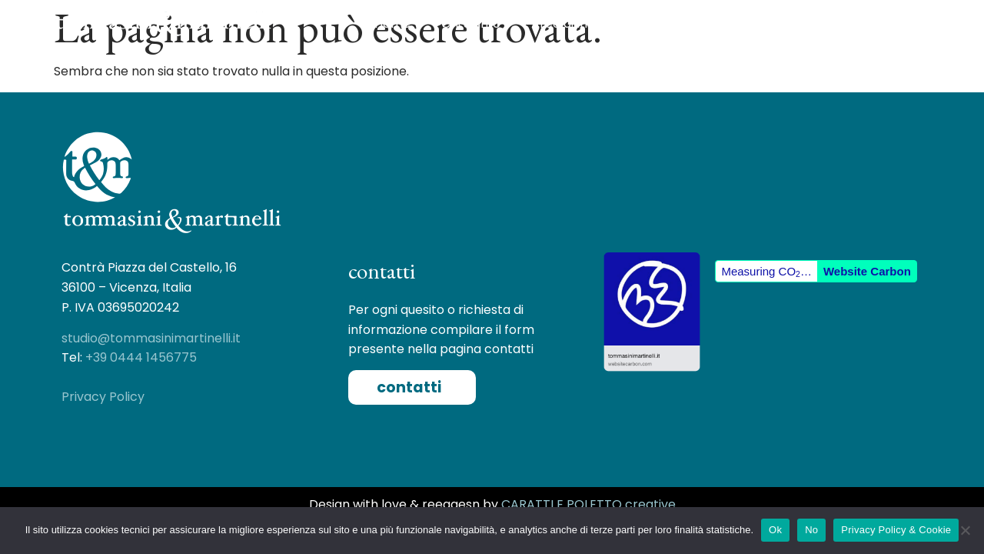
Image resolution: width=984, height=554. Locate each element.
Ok (775, 530)
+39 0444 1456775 (141, 357)
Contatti (828, 23)
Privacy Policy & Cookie (896, 530)
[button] (412, 387)
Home (392, 23)
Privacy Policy (103, 396)
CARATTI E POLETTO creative (588, 504)
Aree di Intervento (594, 24)
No (811, 530)
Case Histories (730, 23)
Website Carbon (867, 271)
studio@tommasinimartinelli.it (151, 338)
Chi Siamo (470, 23)
